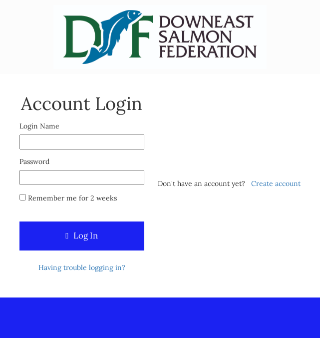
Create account (276, 183)
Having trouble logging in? (81, 267)
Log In (81, 235)
